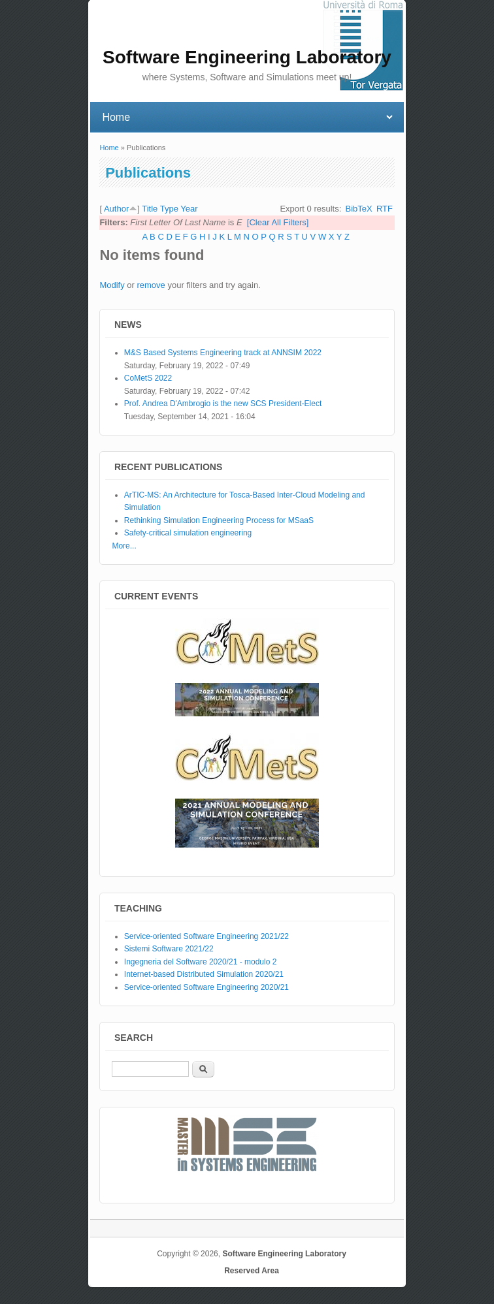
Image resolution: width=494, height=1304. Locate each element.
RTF (384, 209)
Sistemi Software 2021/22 (169, 948)
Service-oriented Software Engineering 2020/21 (206, 987)
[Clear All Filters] (278, 222)
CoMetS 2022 (148, 378)
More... (124, 545)
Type (169, 209)
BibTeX (359, 209)
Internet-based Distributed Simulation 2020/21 (204, 974)
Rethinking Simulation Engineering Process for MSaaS (219, 520)
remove (151, 285)
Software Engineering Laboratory (284, 1253)
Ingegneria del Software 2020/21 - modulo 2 (200, 961)
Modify (111, 285)
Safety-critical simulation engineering (188, 532)
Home (108, 147)
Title (149, 209)
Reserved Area (251, 1270)
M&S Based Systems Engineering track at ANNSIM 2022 (222, 352)
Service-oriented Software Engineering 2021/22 (206, 936)
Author (116, 209)
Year (188, 209)
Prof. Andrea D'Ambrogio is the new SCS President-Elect (222, 403)
